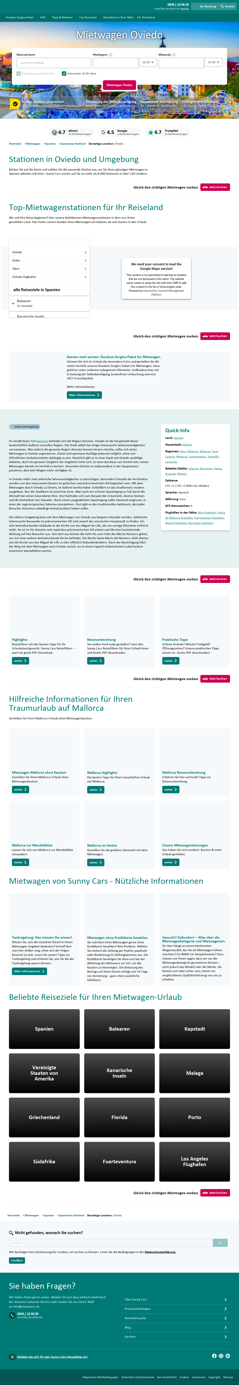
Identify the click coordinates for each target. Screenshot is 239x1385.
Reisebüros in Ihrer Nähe (118, 17)
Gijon (49, 268)
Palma (218, 468)
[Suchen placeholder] (220, 1243)
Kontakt (185, 8)
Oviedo (49, 252)
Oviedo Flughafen (49, 277)
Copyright (214, 1377)
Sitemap (228, 1377)
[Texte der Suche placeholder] (111, 1243)
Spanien (178, 437)
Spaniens (42, 441)
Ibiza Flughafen (207, 512)
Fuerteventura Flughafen (209, 517)
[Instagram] (221, 1356)
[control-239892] (116, 63)
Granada (170, 473)
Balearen (205, 451)
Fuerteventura (197, 456)
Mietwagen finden (119, 85)
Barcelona (206, 468)
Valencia (193, 468)
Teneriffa (213, 456)
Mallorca (192, 451)
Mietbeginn (102, 54)
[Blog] (228, 1356)
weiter (20, 660)
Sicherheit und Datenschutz (138, 1377)
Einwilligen (17, 1260)
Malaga (182, 473)
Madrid (187, 444)
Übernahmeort (25, 54)
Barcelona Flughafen (200, 523)
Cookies (184, 1377)
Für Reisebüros (146, 17)
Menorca (181, 456)
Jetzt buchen (215, 187)
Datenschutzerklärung (160, 1252)
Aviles (49, 260)
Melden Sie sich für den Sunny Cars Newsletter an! (52, 1357)
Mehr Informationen (84, 395)
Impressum (198, 1377)
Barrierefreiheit (167, 1377)
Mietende (167, 54)
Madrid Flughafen (176, 523)
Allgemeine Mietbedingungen (101, 1377)
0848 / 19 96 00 (27, 1313)
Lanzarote (171, 461)
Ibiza (183, 451)
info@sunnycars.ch (26, 1306)
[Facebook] (214, 1356)
